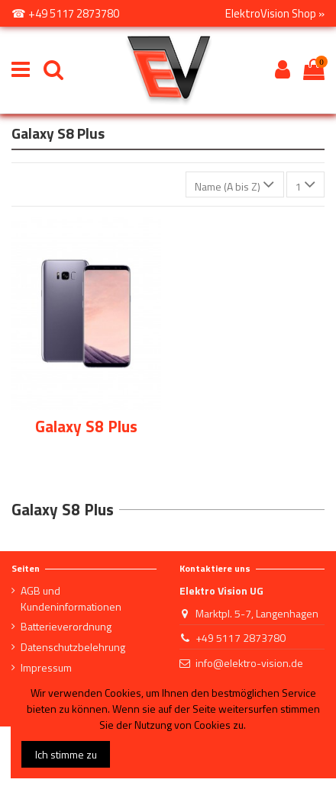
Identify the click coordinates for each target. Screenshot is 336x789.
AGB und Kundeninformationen (71, 598)
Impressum (46, 667)
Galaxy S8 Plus (86, 426)
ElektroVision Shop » (275, 13)
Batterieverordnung (66, 626)
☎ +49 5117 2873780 (65, 13)
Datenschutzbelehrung (73, 647)
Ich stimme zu (66, 754)
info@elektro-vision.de (249, 663)
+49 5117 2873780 (240, 638)
